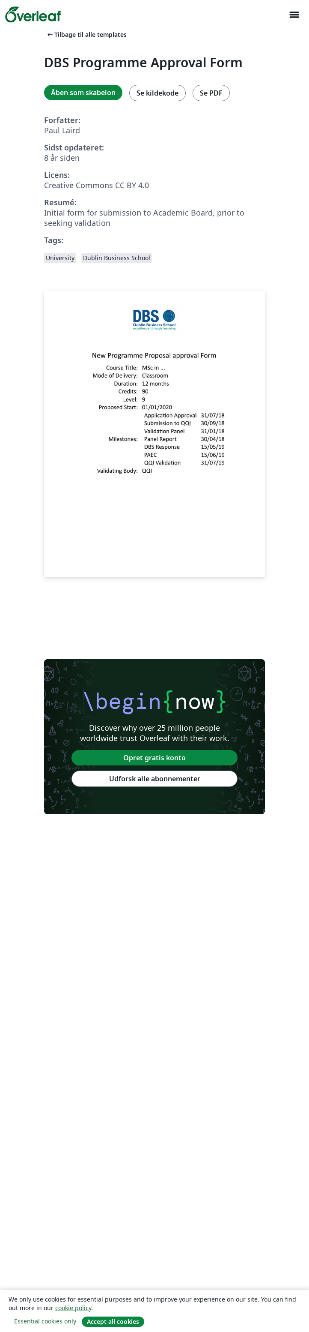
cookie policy (73, 1308)
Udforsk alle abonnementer (154, 778)
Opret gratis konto (154, 757)
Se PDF (211, 93)
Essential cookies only (45, 1321)
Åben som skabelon (83, 92)
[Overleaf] (33, 14)
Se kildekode (157, 93)
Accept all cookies (113, 1321)
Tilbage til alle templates (86, 34)
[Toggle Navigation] (294, 15)
